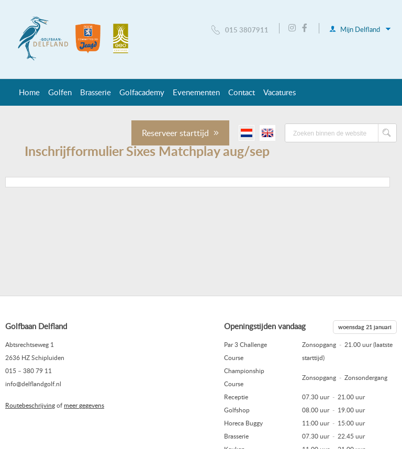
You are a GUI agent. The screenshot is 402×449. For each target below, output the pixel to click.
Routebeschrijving (30, 405)
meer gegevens (84, 405)
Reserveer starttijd (180, 133)
